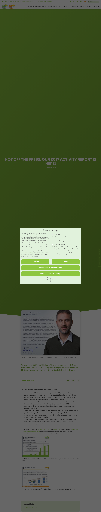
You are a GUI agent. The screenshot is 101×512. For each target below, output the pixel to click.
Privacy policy (28, 251)
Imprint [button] (50, 280)
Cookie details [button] (50, 276)
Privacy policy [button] (50, 278)
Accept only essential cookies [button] (50, 266)
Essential (57, 233)
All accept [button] (35, 260)
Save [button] (66, 260)
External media (59, 243)
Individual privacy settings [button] (50, 272)
